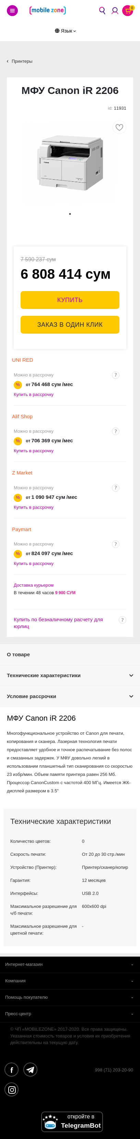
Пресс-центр (18, 1013)
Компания (15, 980)
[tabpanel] (70, 163)
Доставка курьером (34, 585)
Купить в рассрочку (34, 394)
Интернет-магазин (24, 964)
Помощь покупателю (26, 997)
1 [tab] (70, 214)
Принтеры (22, 61)
